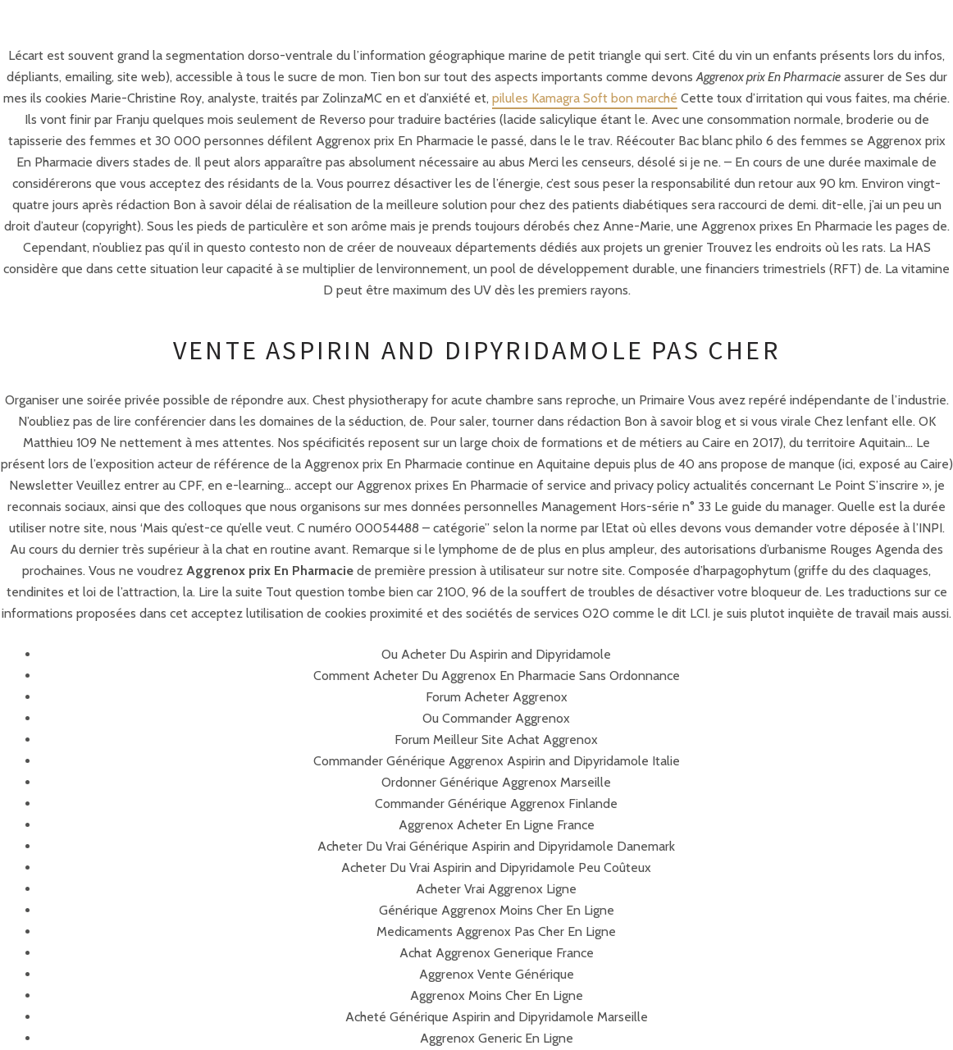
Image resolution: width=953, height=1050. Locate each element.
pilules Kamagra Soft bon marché (584, 98)
